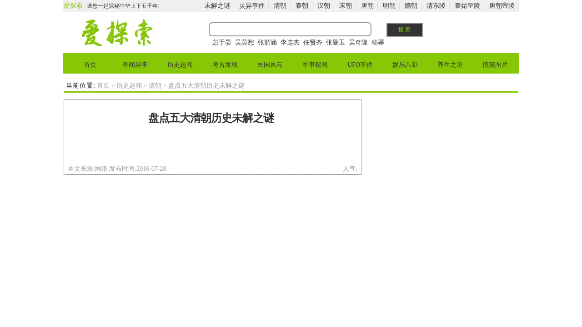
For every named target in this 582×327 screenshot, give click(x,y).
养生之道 (450, 64)
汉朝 (323, 5)
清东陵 (436, 5)
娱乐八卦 (405, 64)
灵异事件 (252, 5)
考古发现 (225, 64)
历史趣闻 (180, 64)
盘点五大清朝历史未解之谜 (211, 118)
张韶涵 (267, 42)
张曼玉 (335, 42)
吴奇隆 (358, 42)
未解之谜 (217, 5)
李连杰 (290, 42)
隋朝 (411, 5)
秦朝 (302, 5)
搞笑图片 (495, 64)
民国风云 (270, 64)
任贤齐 (312, 42)
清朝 (280, 5)
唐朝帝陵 (502, 5)
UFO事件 (360, 64)
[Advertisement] (211, 147)
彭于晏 (221, 42)
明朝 (389, 5)
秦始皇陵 (467, 5)
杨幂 (377, 42)
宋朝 (345, 5)
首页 (90, 64)
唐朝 (367, 5)
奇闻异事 (135, 64)
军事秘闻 (315, 64)
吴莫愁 (244, 42)
